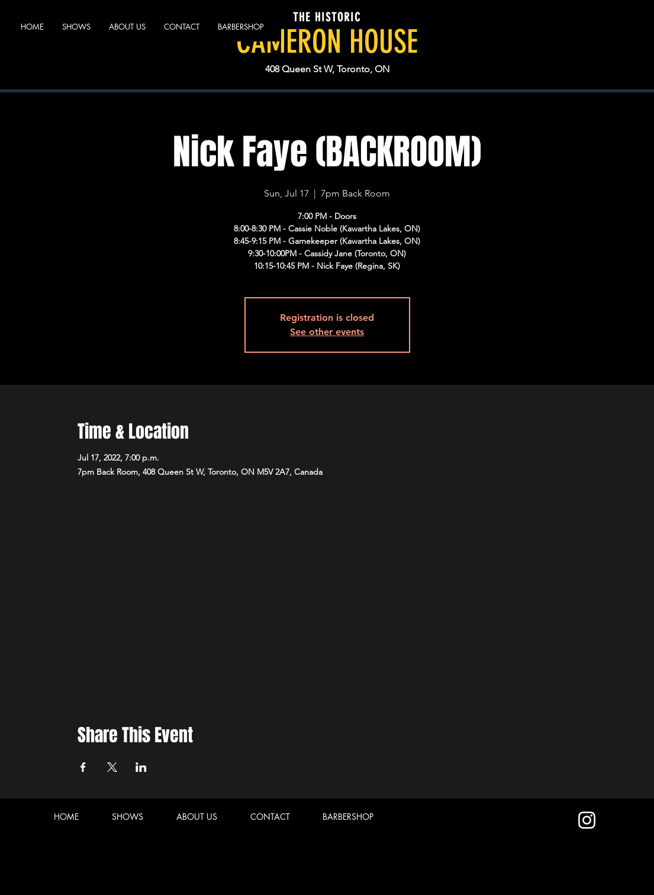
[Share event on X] (112, 767)
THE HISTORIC (327, 17)
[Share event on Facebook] (83, 767)
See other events (327, 331)
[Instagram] (586, 820)
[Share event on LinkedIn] (141, 767)
